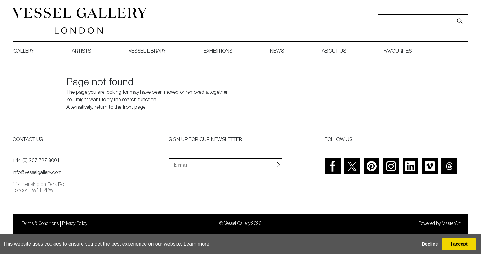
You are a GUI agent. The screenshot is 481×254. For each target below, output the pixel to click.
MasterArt (451, 224)
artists (81, 51)
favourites (398, 51)
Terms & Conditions (40, 224)
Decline (430, 243)
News (277, 51)
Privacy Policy (74, 224)
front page (134, 107)
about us (334, 51)
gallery (23, 51)
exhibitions (218, 51)
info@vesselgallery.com (37, 173)
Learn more (196, 243)
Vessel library (147, 51)
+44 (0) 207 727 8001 (36, 161)
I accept (459, 243)
